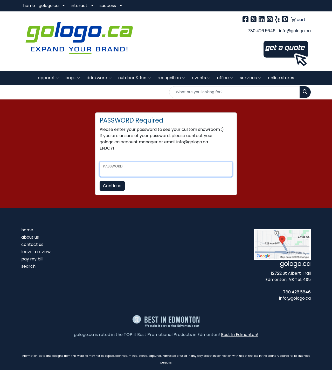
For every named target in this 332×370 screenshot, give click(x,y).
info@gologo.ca (295, 31)
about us (30, 237)
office (225, 78)
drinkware (99, 78)
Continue (112, 186)
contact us (32, 244)
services (250, 78)
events (201, 78)
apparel (48, 78)
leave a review (36, 252)
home (29, 6)
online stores (281, 78)
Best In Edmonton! (239, 335)
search (28, 266)
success (108, 6)
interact (79, 6)
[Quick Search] (234, 92)
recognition (171, 78)
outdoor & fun (134, 78)
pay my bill (32, 259)
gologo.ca (49, 6)
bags (72, 78)
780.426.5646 (261, 31)
